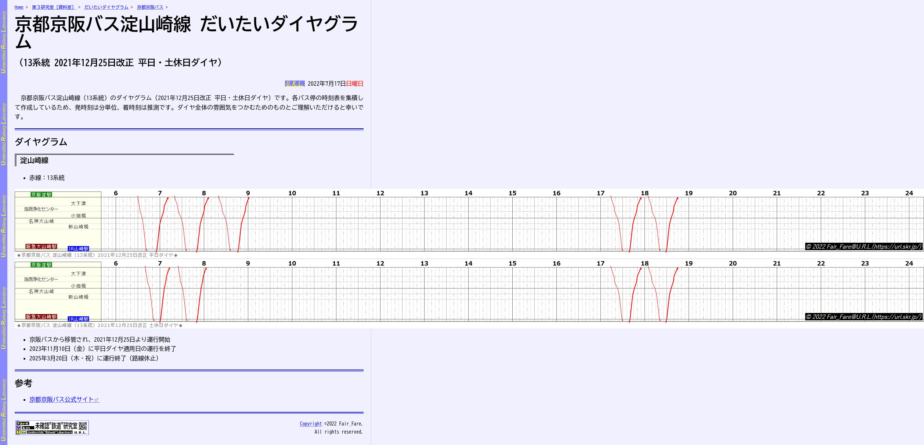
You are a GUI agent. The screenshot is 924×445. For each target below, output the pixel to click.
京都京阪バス (150, 7)
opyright (311, 423)
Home (19, 7)
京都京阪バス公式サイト (61, 399)
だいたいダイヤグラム (106, 7)
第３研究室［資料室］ (54, 7)
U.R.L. (295, 83)
